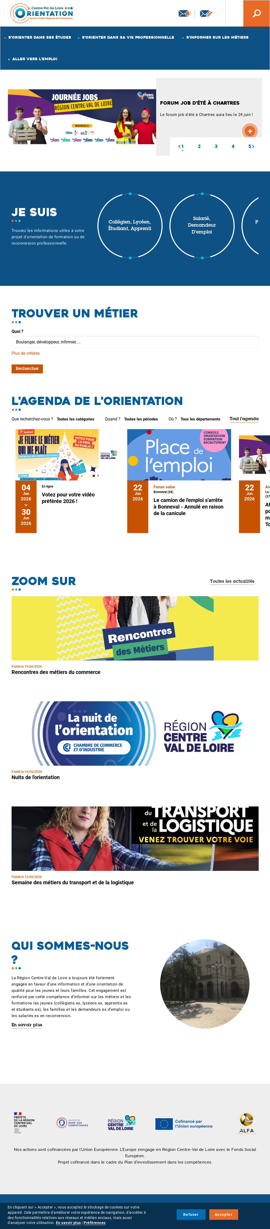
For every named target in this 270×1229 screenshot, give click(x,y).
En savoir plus (27, 1025)
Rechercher (27, 369)
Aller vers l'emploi (34, 59)
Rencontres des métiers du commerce (56, 672)
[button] (179, 146)
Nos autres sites (230, 13)
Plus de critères (26, 353)
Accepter (223, 1214)
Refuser (190, 1214)
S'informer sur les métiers (217, 37)
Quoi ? (17, 331)
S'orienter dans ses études (39, 37)
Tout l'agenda (244, 419)
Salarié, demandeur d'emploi (202, 226)
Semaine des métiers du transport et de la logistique (73, 882)
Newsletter (185, 13)
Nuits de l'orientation (36, 777)
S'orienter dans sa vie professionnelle (128, 37)
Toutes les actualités (232, 582)
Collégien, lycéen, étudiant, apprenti (129, 226)
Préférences (95, 1223)
